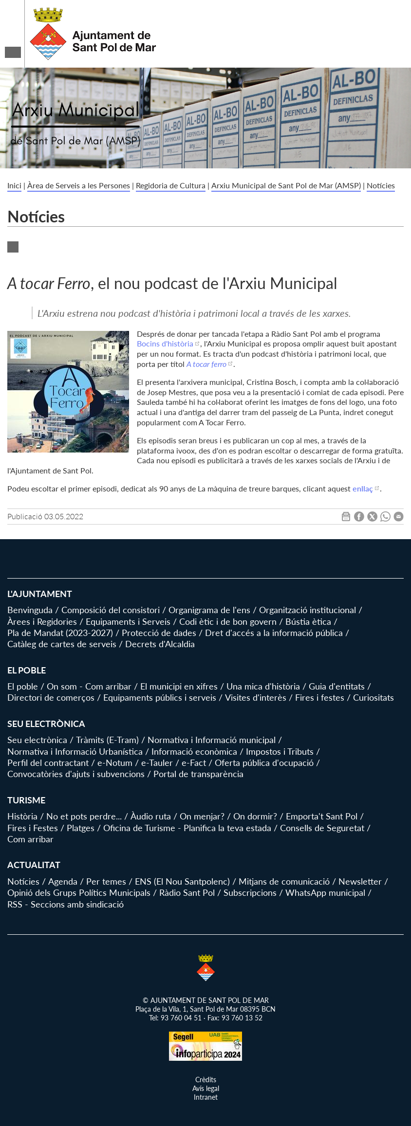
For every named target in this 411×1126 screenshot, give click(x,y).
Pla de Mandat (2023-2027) (60, 632)
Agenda (62, 881)
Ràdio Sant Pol (187, 892)
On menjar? (202, 816)
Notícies (381, 185)
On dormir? (255, 816)
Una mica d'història (263, 686)
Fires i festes (319, 697)
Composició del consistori (110, 609)
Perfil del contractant (48, 762)
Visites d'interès (255, 697)
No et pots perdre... (84, 816)
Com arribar (30, 839)
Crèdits (205, 1079)
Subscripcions (250, 892)
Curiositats (373, 697)
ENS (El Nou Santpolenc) (182, 881)
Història (22, 816)
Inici (14, 185)
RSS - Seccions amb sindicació (65, 904)
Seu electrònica (37, 739)
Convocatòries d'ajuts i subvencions (76, 773)
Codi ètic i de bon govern (228, 621)
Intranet (206, 1097)
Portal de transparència (198, 773)
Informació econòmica (194, 751)
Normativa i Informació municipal (212, 739)
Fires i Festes (32, 827)
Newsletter (360, 881)
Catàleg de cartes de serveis (61, 643)
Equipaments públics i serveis (159, 697)
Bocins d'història (165, 343)
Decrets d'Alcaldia (160, 643)
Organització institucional (307, 609)
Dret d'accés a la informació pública (274, 632)
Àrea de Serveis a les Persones (78, 185)
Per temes (106, 881)
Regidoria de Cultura (171, 185)
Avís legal (205, 1088)
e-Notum (114, 762)
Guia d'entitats (337, 686)
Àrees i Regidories (42, 621)
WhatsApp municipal (325, 892)
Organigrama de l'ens (209, 609)
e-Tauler (157, 762)
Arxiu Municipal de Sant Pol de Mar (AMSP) (286, 185)
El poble (22, 686)
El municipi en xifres (179, 686)
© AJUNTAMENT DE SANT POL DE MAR (206, 1000)
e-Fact (194, 762)
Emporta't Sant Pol (321, 816)
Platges (80, 827)
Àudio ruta (151, 816)
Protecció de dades (159, 632)
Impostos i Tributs (280, 751)
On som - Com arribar (89, 686)
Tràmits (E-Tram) (107, 739)
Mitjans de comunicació (284, 881)
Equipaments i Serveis (128, 621)
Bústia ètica (308, 621)
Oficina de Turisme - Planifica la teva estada (187, 827)
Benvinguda (30, 609)
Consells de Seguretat (322, 827)
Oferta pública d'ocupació (264, 762)
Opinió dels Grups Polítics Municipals (78, 892)
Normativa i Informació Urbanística (75, 751)
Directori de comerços (50, 697)
